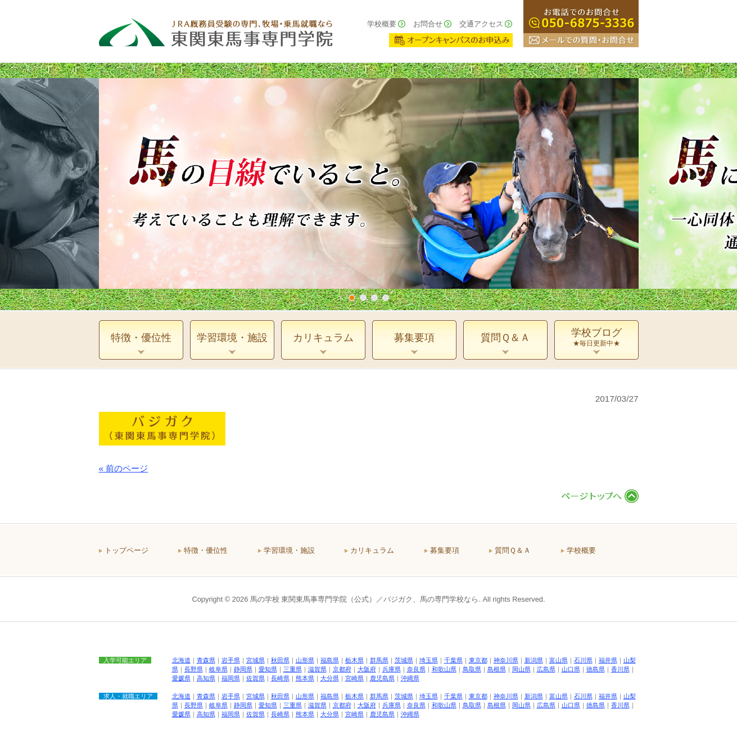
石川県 (583, 660)
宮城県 (255, 660)
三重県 (292, 669)
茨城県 (404, 660)
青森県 (206, 660)
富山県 (558, 660)
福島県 (329, 660)
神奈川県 (506, 660)
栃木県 (354, 660)
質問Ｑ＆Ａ (513, 550)
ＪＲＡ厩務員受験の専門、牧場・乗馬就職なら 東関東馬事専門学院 (216, 31)
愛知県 (268, 669)
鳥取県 (472, 669)
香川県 (620, 669)
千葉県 (453, 660)
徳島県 (595, 669)
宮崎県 (354, 678)
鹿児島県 (382, 678)
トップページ (126, 550)
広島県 (546, 669)
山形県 (305, 660)
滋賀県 (317, 669)
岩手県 (230, 660)
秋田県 (280, 660)
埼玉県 (428, 660)
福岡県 (230, 678)
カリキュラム (372, 550)
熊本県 (305, 678)
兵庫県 (391, 669)
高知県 (206, 678)
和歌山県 (444, 669)
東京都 (478, 660)
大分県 (329, 678)
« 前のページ (123, 468)
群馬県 (379, 660)
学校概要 (381, 24)
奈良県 (416, 669)
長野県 (193, 669)
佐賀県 (255, 678)
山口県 (571, 669)
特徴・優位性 (206, 550)
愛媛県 (181, 678)
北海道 (181, 660)
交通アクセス (481, 24)
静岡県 (243, 669)
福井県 (608, 660)
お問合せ (427, 24)
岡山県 (521, 669)
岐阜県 (218, 669)
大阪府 (367, 669)
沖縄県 (410, 678)
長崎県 (280, 678)
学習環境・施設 (289, 550)
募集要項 (444, 550)
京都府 (342, 669)
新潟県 (534, 660)
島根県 (496, 669)
